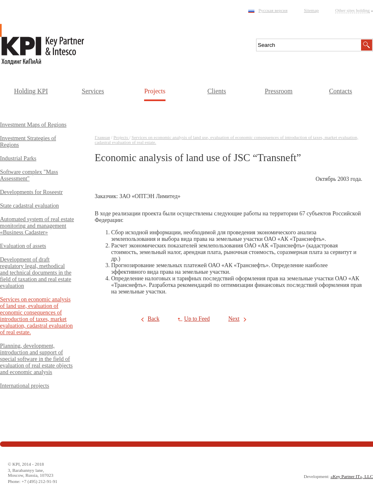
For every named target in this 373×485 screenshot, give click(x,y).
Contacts (340, 91)
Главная (102, 137)
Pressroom (279, 91)
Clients (216, 91)
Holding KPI (31, 91)
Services (93, 91)
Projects (155, 91)
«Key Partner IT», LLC (352, 476)
